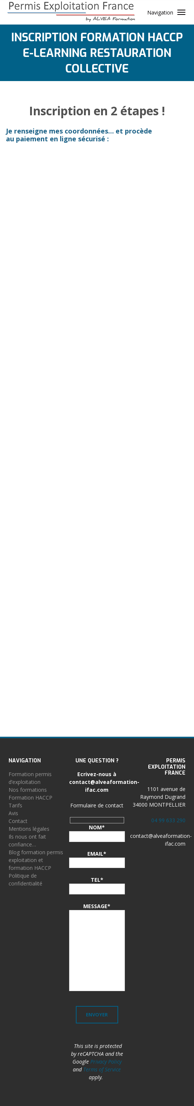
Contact (18, 820)
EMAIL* (96, 853)
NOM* (97, 827)
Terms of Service (102, 1069)
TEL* (97, 879)
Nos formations (28, 789)
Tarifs (15, 805)
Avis (13, 813)
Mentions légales (29, 828)
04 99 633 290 (168, 820)
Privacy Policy (106, 1061)
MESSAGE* (96, 906)
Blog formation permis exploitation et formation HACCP (36, 860)
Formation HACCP (30, 797)
